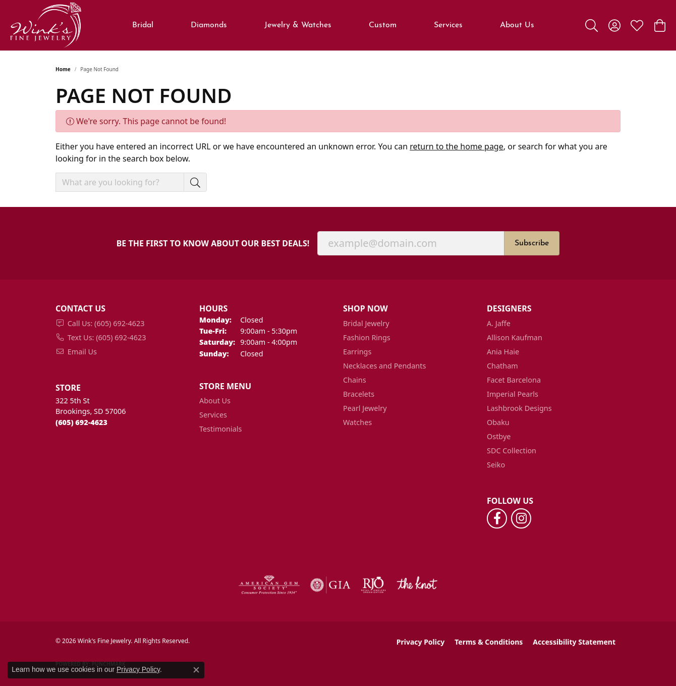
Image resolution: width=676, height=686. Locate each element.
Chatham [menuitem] (502, 366)
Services (448, 25)
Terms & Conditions (489, 642)
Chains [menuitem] (354, 380)
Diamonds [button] (209, 25)
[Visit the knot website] (416, 585)
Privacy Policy (420, 642)
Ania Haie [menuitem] (503, 351)
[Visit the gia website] (330, 585)
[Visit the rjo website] (373, 585)
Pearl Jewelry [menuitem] (364, 408)
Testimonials (220, 429)
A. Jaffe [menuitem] (499, 323)
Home (63, 69)
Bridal (142, 25)
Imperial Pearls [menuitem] (512, 394)
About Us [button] (517, 25)
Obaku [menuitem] (498, 422)
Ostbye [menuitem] (499, 436)
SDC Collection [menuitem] (511, 450)
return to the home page (456, 146)
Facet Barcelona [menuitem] (514, 380)
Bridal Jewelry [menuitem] (366, 323)
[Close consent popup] (196, 670)
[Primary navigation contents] (333, 25)
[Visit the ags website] (269, 585)
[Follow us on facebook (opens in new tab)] (497, 518)
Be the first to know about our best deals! (213, 243)
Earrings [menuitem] (357, 351)
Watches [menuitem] (357, 422)
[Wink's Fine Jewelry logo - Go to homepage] (45, 25)
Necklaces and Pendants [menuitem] (384, 366)
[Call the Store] (81, 422)
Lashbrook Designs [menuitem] (519, 408)
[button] (591, 25)
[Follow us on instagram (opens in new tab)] (521, 518)
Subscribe (532, 243)
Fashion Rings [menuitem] (366, 337)
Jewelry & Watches (297, 25)
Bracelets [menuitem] (358, 394)
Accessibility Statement (574, 642)
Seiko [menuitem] (496, 464)
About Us (215, 400)
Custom (383, 25)
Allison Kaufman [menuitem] (514, 337)
